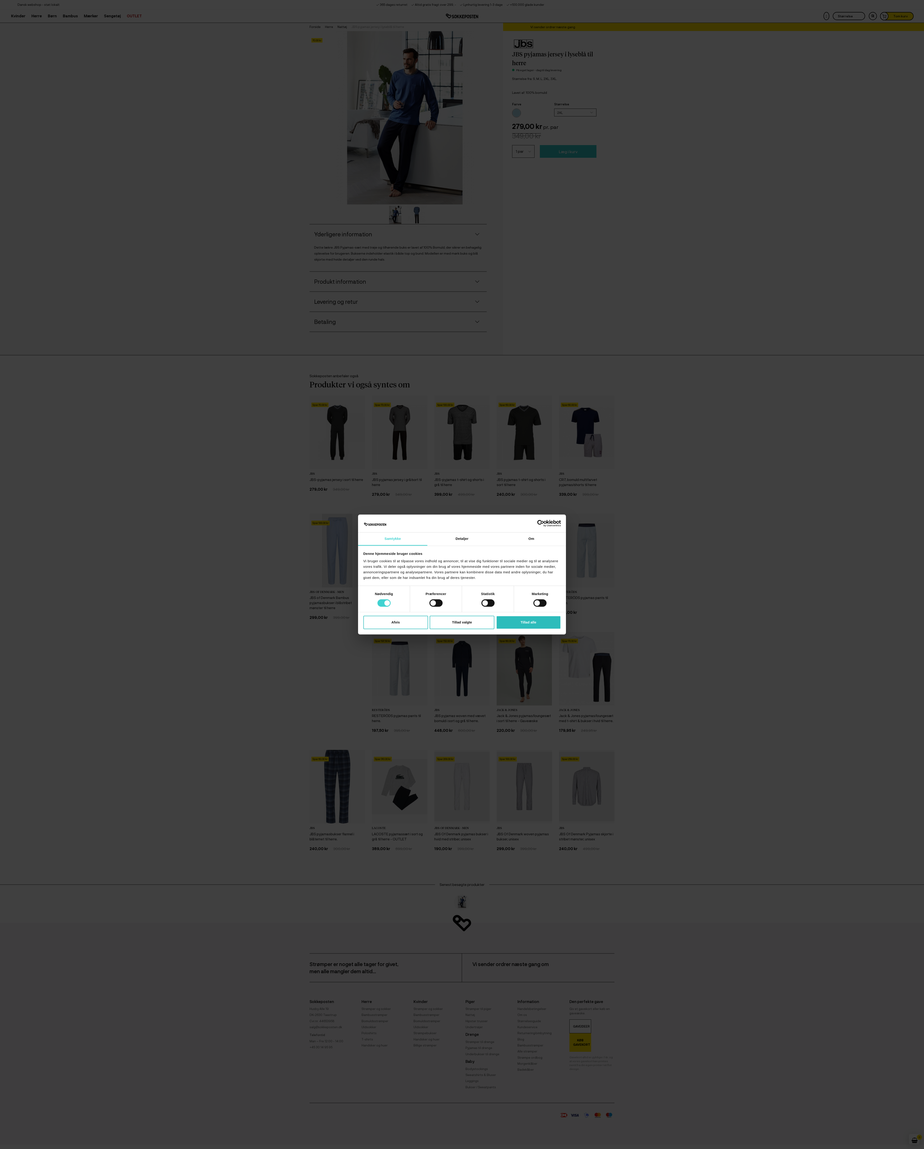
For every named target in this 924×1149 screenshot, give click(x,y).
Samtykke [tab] (393, 539)
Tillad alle (528, 622)
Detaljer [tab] (462, 539)
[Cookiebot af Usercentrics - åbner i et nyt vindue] (540, 523)
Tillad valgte (462, 622)
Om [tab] (531, 539)
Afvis (395, 622)
